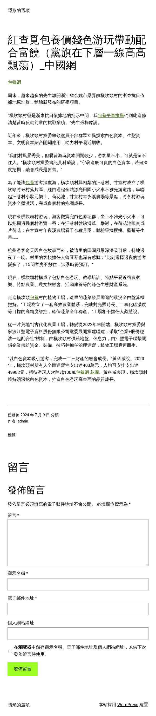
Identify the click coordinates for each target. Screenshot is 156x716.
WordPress (127, 704)
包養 (29, 182)
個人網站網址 (21, 622)
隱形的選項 (19, 10)
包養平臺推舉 (111, 115)
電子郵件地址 (22, 598)
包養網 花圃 (87, 372)
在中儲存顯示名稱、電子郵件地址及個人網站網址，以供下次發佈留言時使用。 (80, 651)
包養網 (14, 82)
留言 (13, 515)
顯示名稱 (18, 573)
